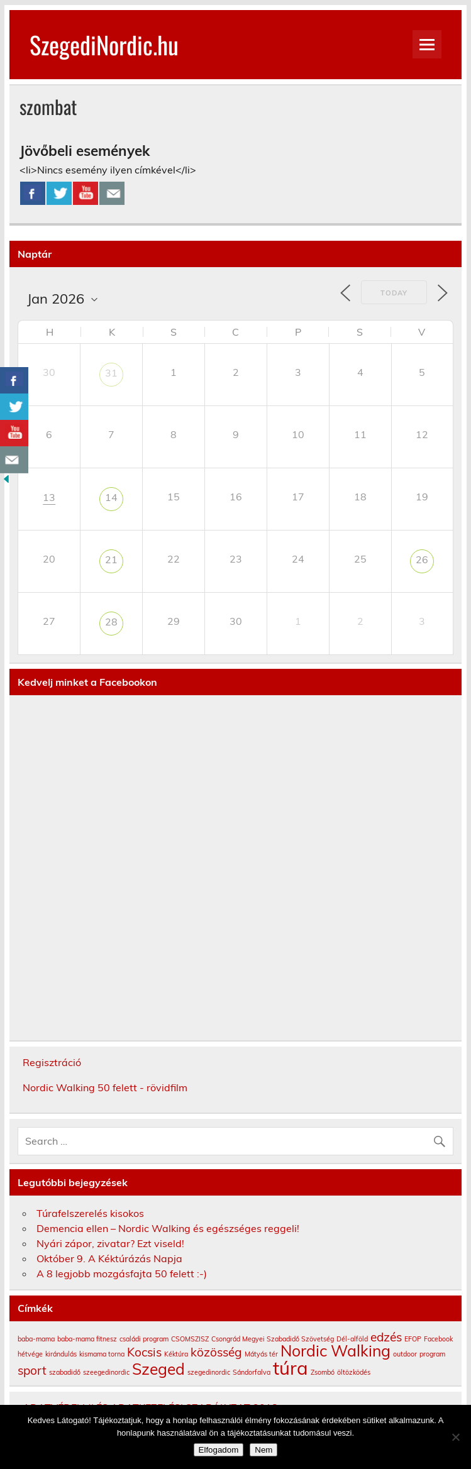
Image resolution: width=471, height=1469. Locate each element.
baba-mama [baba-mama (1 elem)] (36, 1338)
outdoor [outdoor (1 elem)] (405, 1354)
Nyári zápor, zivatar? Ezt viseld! (110, 1243)
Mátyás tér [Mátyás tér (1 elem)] (261, 1354)
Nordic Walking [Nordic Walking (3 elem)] (335, 1350)
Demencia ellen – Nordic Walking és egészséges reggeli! (167, 1228)
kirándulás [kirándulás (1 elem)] (61, 1354)
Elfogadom (219, 1450)
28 (111, 621)
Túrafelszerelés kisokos (90, 1213)
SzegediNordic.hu (104, 44)
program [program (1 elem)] (432, 1354)
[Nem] (455, 1437)
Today (393, 293)
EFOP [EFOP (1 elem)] (412, 1338)
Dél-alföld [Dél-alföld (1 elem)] (352, 1338)
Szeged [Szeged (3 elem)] (158, 1368)
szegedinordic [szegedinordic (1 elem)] (208, 1372)
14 (111, 497)
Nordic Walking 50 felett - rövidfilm (105, 1087)
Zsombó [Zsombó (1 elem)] (323, 1372)
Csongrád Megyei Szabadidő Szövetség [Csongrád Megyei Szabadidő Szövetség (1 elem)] (272, 1338)
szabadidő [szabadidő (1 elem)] (64, 1372)
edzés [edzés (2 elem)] (386, 1337)
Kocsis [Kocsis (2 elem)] (144, 1352)
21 (111, 559)
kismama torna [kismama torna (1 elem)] (102, 1354)
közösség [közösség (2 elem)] (216, 1352)
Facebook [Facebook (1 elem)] (438, 1338)
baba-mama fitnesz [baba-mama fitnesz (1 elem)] (87, 1338)
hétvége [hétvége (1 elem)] (30, 1354)
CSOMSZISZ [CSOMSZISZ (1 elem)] (190, 1338)
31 (111, 372)
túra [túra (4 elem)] (290, 1367)
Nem (263, 1450)
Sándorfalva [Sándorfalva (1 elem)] (251, 1372)
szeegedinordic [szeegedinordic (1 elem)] (106, 1372)
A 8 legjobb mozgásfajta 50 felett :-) (121, 1273)
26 (422, 559)
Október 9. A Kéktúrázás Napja (109, 1258)
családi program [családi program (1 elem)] (144, 1338)
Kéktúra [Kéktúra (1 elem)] (176, 1354)
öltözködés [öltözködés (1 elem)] (353, 1372)
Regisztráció (52, 1062)
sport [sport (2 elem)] (32, 1370)
